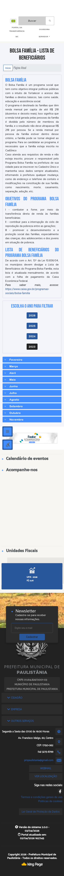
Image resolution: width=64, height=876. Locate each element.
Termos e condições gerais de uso (41, 797)
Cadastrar (32, 637)
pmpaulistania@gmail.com (38, 760)
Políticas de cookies (50, 801)
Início (8, 68)
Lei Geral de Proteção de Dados (41, 811)
